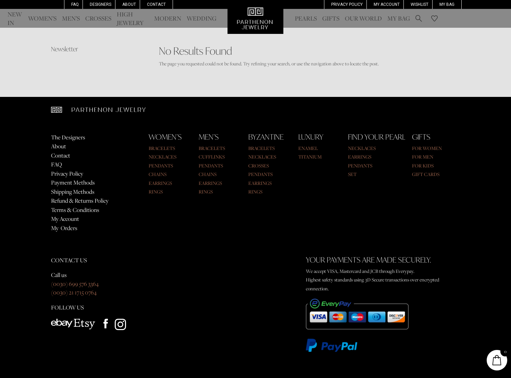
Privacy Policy (347, 4)
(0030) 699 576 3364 (75, 284)
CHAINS (157, 174)
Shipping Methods (73, 192)
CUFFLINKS (212, 156)
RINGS (156, 191)
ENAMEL (308, 148)
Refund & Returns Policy (80, 201)
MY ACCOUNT (387, 4)
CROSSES (258, 165)
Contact (156, 4)
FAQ (75, 4)
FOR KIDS (423, 165)
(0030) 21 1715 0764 (74, 292)
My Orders (64, 228)
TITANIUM (310, 156)
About (129, 4)
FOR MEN (422, 156)
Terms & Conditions (75, 210)
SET (352, 174)
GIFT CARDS (425, 174)
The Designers (68, 137)
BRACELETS (162, 148)
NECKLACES (162, 156)
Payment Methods (73, 182)
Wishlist (419, 4)
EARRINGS (160, 183)
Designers (100, 4)
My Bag (446, 4)
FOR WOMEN (427, 148)
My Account (65, 219)
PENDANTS (161, 165)
